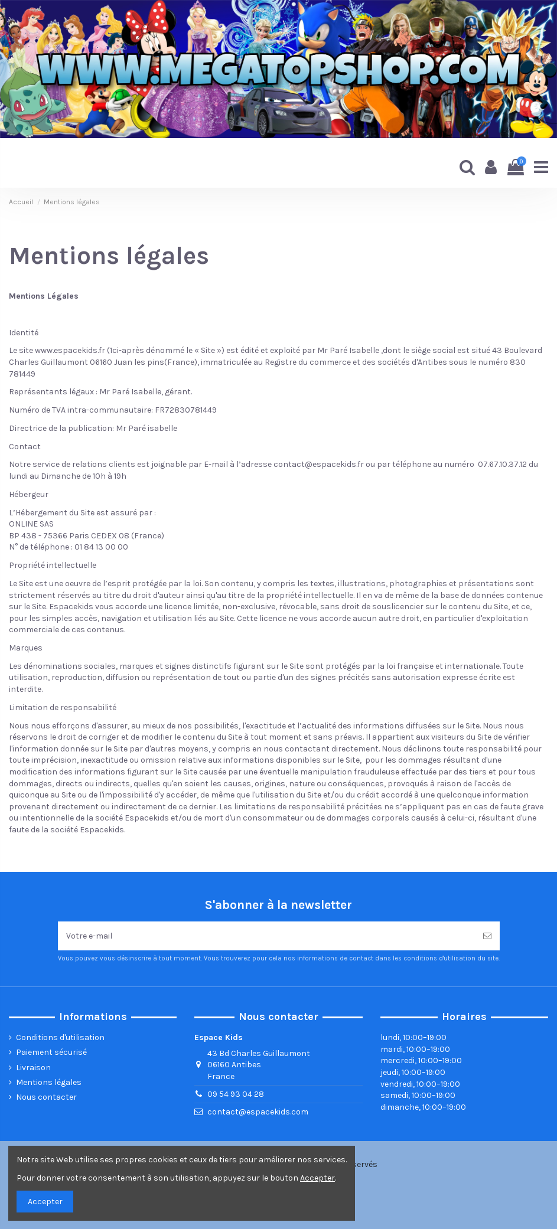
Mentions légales (49, 1082)
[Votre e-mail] (266, 935)
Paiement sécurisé (51, 1052)
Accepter (45, 1202)
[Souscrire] (487, 935)
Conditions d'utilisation (60, 1037)
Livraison (33, 1068)
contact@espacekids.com (257, 1112)
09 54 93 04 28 (235, 1094)
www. (44, 350)
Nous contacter (46, 1097)
